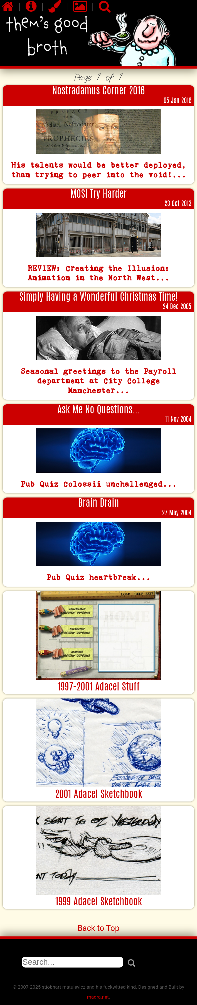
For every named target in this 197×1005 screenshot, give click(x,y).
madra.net (98, 997)
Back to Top (99, 928)
